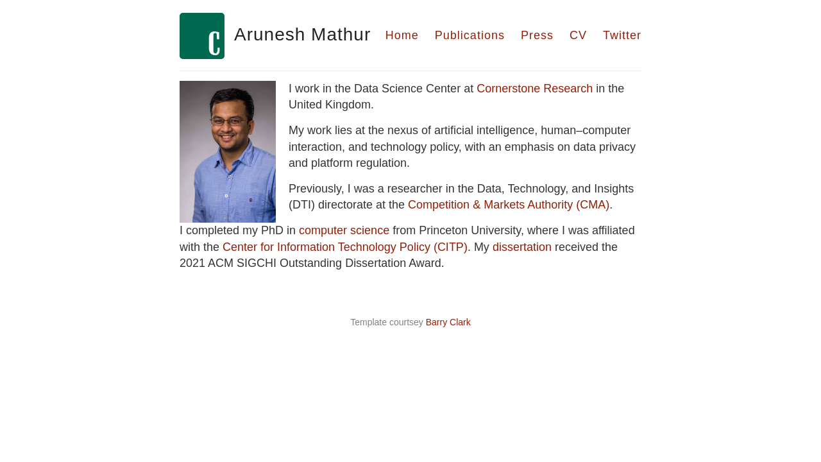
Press (537, 35)
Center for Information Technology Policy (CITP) (345, 247)
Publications (470, 35)
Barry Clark (448, 322)
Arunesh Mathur (302, 34)
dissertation (522, 247)
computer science (344, 230)
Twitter (622, 35)
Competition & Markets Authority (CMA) (508, 204)
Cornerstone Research (535, 88)
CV (578, 35)
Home (402, 35)
